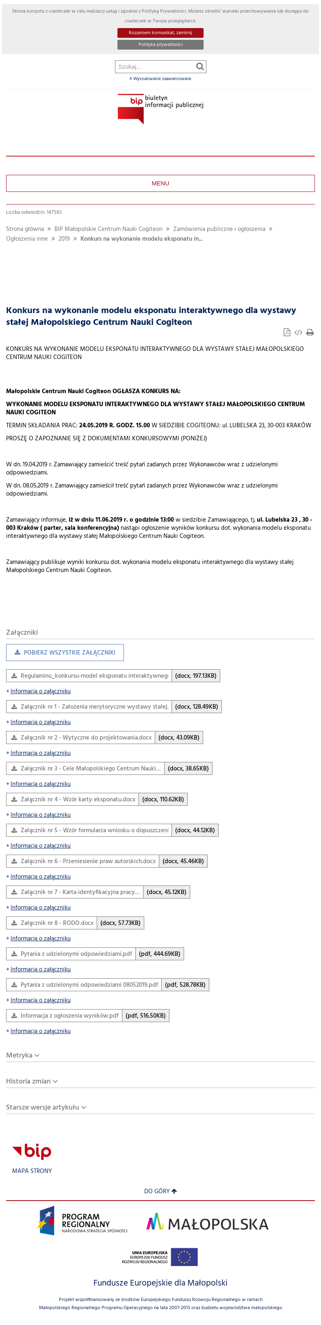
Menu (160, 183)
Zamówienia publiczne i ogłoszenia (219, 229)
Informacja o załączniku (38, 691)
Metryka (19, 1056)
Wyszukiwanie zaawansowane (160, 79)
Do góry (160, 1192)
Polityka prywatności (161, 45)
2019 (64, 239)
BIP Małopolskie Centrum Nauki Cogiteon (108, 229)
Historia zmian (28, 1082)
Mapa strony (32, 1171)
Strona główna (25, 229)
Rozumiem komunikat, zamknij (160, 33)
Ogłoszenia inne (27, 239)
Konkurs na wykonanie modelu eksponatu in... (141, 239)
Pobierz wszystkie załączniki (60, 654)
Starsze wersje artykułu (42, 1108)
